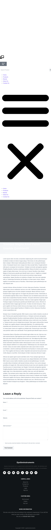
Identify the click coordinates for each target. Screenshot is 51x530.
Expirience (23, 252)
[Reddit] (35, 472)
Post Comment (8, 448)
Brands (5, 79)
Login (25, 488)
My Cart (25, 503)
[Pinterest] (27, 472)
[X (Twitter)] (9, 472)
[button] (25, 136)
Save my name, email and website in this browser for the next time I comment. (22, 443)
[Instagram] (18, 472)
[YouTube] (31, 472)
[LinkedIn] (13, 472)
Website (5, 418)
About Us (5, 81)
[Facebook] (4, 472)
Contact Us (6, 83)
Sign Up (25, 490)
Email (5, 410)
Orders (25, 501)
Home (4, 75)
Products (5, 77)
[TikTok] (22, 472)
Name (5, 402)
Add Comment (7, 426)
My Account (25, 499)
